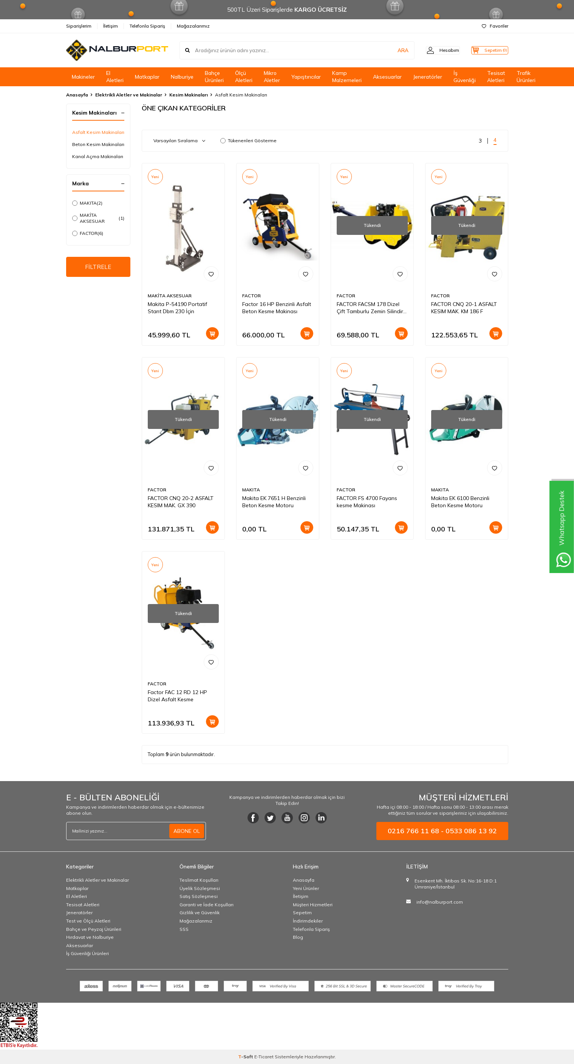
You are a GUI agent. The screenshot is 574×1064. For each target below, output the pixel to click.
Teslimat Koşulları (198, 880)
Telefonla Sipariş (147, 26)
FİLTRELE (98, 267)
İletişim (110, 26)
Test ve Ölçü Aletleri (88, 921)
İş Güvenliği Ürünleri (87, 953)
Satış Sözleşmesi (198, 896)
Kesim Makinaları (188, 95)
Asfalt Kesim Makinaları (98, 132)
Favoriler (495, 26)
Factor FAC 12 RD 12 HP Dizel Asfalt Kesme (177, 696)
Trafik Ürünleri (526, 77)
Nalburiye (182, 76)
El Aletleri (115, 77)
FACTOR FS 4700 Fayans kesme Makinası (367, 502)
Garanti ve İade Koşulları (206, 904)
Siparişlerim (78, 26)
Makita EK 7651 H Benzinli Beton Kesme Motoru (274, 502)
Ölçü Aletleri (243, 77)
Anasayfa (77, 95)
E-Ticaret (264, 1056)
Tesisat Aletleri (496, 77)
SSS (184, 929)
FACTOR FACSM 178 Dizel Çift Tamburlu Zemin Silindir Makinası (370, 308)
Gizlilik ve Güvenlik (199, 912)
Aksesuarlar (387, 76)
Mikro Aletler (272, 77)
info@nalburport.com (439, 902)
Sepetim (302, 912)
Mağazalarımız (193, 26)
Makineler (83, 76)
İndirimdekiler (308, 921)
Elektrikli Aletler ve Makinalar (128, 95)
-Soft (246, 1056)
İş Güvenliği (464, 77)
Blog (298, 937)
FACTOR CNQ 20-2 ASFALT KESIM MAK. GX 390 (181, 502)
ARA (390, 50)
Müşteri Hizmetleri (313, 904)
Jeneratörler (427, 76)
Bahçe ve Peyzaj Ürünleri (93, 929)
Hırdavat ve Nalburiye (90, 937)
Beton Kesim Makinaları (98, 144)
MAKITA (87, 203)
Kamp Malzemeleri (347, 77)
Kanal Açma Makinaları (97, 156)
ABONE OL (186, 831)
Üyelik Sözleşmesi (199, 888)
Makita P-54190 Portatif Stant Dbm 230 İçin (177, 308)
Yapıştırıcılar (306, 76)
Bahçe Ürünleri (214, 77)
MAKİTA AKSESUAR (98, 218)
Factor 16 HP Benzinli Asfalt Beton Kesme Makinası (276, 308)
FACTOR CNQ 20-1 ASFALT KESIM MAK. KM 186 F (464, 308)
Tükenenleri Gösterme (248, 140)
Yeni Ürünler (306, 888)
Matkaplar (147, 76)
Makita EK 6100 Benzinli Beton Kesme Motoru (460, 502)
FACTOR (87, 233)
